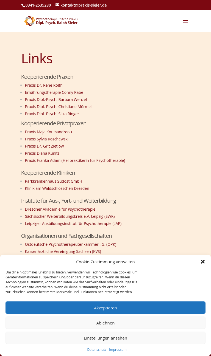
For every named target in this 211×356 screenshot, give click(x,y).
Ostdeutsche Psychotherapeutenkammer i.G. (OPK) (70, 244)
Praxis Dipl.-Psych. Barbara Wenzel (56, 99)
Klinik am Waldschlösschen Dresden (57, 188)
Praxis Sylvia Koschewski (47, 139)
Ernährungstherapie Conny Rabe (54, 92)
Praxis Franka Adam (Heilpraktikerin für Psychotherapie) (75, 160)
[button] (203, 261)
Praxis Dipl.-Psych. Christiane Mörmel (58, 106)
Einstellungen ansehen (105, 338)
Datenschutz (96, 349)
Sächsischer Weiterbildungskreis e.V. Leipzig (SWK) (70, 216)
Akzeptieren (105, 307)
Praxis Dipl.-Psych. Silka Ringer (52, 113)
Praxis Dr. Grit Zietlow (44, 146)
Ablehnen (105, 323)
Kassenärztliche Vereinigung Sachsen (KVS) (63, 251)
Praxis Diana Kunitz (42, 153)
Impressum (117, 349)
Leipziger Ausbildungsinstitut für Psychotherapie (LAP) (73, 223)
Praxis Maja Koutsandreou (48, 131)
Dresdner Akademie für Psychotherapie (60, 209)
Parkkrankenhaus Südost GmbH (53, 181)
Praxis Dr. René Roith (44, 85)
